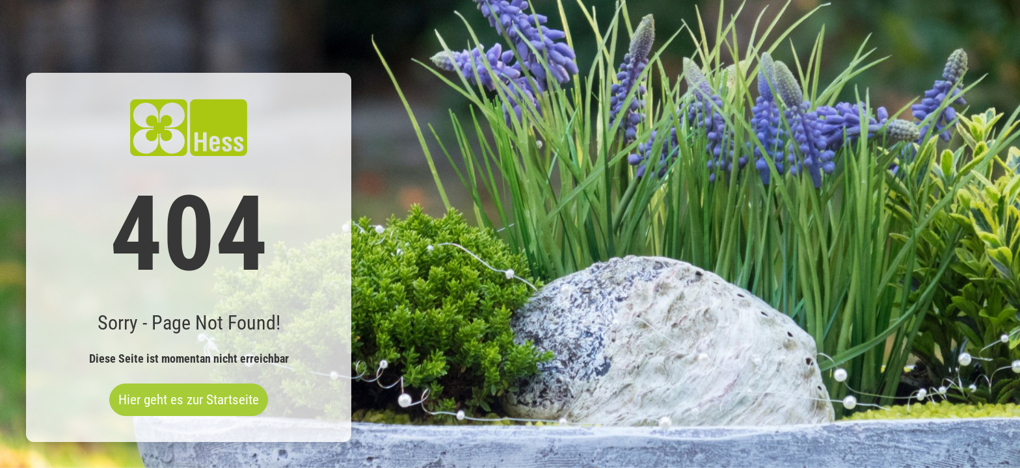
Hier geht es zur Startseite (188, 400)
